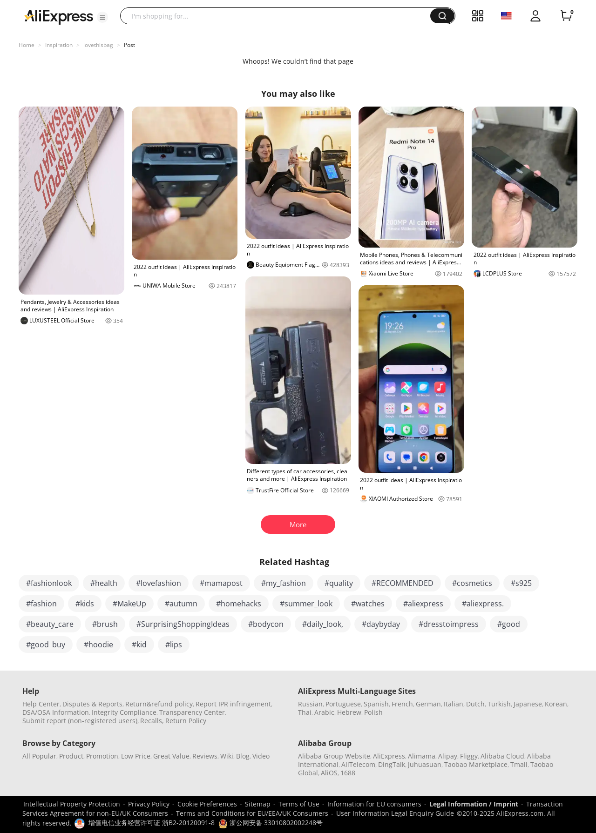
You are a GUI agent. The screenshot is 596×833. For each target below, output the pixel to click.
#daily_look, (322, 624)
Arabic (324, 712)
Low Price (135, 756)
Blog (243, 756)
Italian (453, 703)
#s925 (521, 583)
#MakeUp (129, 603)
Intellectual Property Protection (71, 803)
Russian (310, 703)
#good (508, 624)
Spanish (376, 703)
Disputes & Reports (92, 703)
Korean (556, 703)
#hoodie (98, 644)
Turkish (499, 703)
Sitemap (258, 803)
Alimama (421, 756)
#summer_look (306, 603)
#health (103, 583)
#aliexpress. (483, 603)
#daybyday (381, 624)
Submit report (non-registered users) (79, 720)
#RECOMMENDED (402, 583)
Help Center (41, 703)
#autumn (181, 603)
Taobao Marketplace (476, 764)
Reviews (204, 756)
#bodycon (266, 624)
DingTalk (391, 764)
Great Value (171, 756)
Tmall (519, 764)
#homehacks (238, 603)
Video (261, 756)
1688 (347, 772)
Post (129, 45)
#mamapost (221, 583)
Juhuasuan (424, 764)
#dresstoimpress (449, 624)
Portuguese (343, 703)
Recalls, (152, 720)
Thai (305, 712)
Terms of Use (298, 803)
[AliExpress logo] (58, 16)
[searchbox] (278, 16)
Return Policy (185, 720)
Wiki (226, 756)
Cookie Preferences (207, 803)
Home (26, 45)
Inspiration (59, 45)
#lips (173, 644)
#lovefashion (158, 583)
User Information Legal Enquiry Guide (395, 813)
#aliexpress (423, 603)
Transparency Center (192, 712)
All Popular (39, 756)
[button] (102, 17)
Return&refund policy (159, 703)
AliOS (329, 772)
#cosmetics (472, 583)
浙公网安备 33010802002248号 (270, 822)
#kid (139, 644)
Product (71, 756)
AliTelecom (358, 764)
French (402, 703)
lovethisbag (98, 45)
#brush (105, 624)
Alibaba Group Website (334, 756)
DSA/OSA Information (55, 712)
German (428, 703)
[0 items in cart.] (566, 15)
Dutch (475, 703)
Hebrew (349, 712)
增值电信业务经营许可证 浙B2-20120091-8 (151, 822)
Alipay (447, 756)
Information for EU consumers (374, 803)
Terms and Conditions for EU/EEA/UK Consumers (252, 813)
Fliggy (469, 756)
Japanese (528, 703)
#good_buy (45, 644)
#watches (368, 603)
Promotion (102, 756)
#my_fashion (283, 583)
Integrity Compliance (124, 712)
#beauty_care (50, 624)
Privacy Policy (148, 803)
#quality (339, 583)
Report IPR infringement (233, 703)
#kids (84, 603)
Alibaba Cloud (502, 756)
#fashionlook (49, 583)
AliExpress (389, 756)
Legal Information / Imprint (473, 803)
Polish (373, 712)
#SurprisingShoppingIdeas (183, 624)
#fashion (41, 603)
